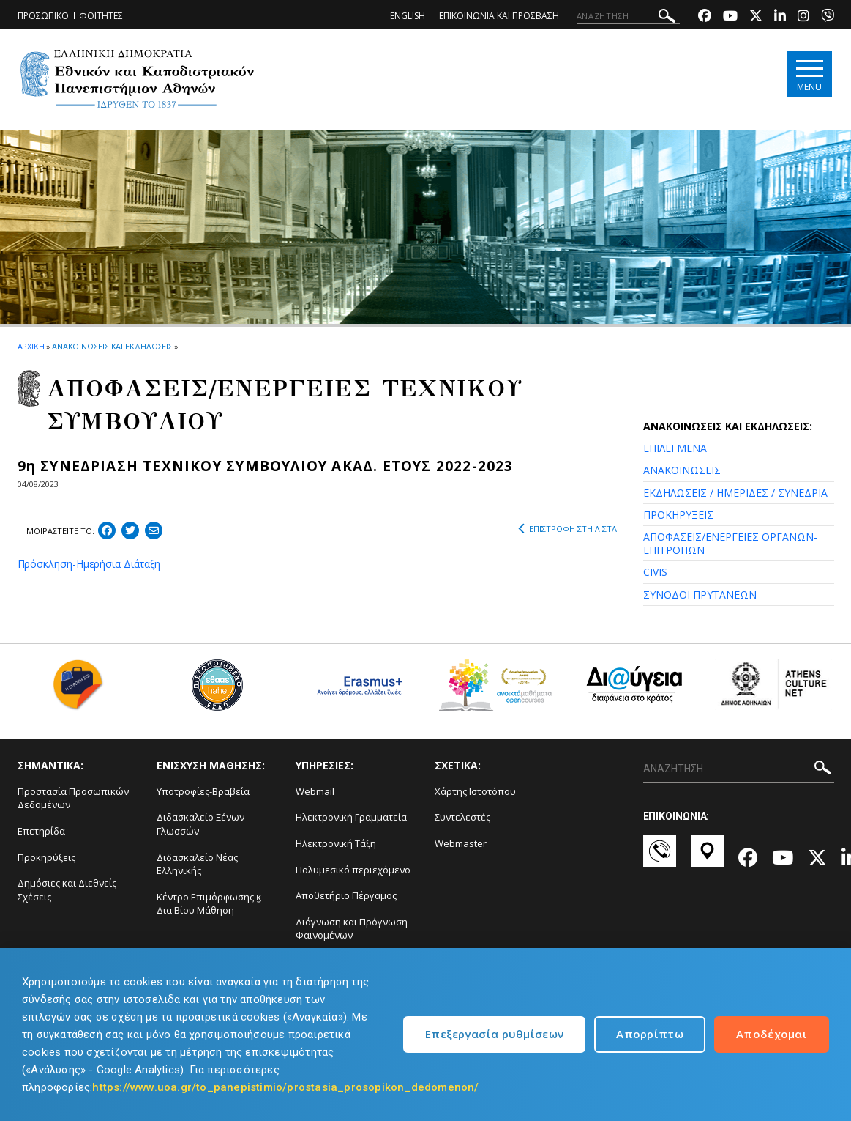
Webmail (315, 791)
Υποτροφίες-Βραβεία (203, 791)
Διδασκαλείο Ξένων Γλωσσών (200, 823)
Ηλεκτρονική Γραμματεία (351, 817)
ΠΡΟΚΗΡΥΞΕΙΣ (678, 515)
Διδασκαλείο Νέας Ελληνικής (197, 864)
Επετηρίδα (41, 830)
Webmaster (461, 843)
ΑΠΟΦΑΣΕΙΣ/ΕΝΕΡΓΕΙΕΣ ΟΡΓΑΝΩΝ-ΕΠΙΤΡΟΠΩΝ (730, 543)
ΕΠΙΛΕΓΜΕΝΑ (675, 448)
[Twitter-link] (755, 17)
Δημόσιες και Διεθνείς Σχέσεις (67, 889)
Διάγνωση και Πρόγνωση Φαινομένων (352, 928)
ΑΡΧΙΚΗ (31, 346)
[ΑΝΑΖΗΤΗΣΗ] (628, 16)
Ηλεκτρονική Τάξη (336, 843)
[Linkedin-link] (780, 17)
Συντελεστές (462, 817)
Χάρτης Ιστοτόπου (475, 791)
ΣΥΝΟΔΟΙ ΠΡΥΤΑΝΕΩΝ (700, 595)
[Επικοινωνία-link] (659, 858)
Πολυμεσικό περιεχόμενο (353, 869)
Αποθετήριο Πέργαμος (346, 895)
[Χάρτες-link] (707, 858)
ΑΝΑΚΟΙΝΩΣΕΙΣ (682, 470)
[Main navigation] (809, 74)
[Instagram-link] (803, 17)
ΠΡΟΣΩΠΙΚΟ (43, 16)
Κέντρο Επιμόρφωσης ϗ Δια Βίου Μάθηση (209, 903)
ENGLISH (407, 16)
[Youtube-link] (730, 17)
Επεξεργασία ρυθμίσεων (494, 1033)
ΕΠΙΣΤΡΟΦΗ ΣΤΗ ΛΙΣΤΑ (567, 529)
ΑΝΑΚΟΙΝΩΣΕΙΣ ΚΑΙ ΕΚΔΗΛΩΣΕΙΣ (112, 346)
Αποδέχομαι (771, 1033)
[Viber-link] (827, 17)
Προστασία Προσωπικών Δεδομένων (73, 798)
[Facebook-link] (704, 17)
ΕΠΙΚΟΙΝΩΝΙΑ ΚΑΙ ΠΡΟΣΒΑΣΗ (499, 16)
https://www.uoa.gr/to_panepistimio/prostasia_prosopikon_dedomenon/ (285, 1087)
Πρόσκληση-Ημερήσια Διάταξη (89, 564)
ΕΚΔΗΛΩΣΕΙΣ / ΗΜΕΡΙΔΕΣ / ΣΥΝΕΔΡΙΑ (735, 493)
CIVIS (655, 572)
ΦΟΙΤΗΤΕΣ (101, 16)
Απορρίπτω (649, 1033)
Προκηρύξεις (46, 857)
